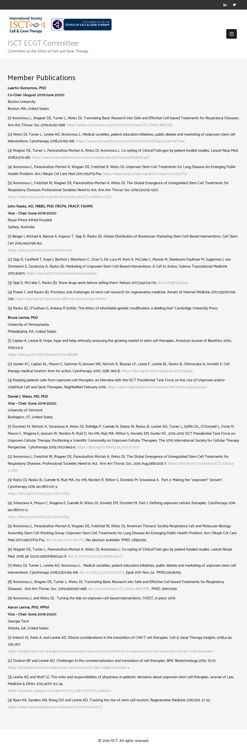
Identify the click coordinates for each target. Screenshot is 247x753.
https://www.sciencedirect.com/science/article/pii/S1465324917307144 (130, 141)
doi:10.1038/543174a (173, 283)
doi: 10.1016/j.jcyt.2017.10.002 (102, 572)
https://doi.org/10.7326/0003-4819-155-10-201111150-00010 (60, 299)
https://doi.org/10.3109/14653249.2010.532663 (156, 371)
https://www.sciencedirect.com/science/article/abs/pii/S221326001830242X (91, 157)
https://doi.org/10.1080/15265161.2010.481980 (43, 354)
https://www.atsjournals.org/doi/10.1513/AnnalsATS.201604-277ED (60, 197)
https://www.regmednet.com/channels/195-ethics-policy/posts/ (157, 387)
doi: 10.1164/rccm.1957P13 (65, 540)
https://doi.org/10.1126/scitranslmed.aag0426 (61, 273)
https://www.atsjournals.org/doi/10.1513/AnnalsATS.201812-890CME (120, 125)
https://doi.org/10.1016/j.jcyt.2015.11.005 (38, 493)
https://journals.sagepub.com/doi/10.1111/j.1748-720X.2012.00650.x (59, 691)
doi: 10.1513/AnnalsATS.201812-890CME (118, 589)
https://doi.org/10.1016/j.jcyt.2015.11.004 (38, 517)
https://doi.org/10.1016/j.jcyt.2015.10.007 (108, 447)
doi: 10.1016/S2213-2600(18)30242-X (95, 556)
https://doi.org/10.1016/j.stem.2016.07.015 (40, 250)
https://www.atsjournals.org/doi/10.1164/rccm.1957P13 (145, 174)
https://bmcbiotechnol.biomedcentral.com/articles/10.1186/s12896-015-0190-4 (68, 668)
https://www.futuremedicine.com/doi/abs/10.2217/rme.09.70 (55, 707)
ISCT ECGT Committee (43, 43)
